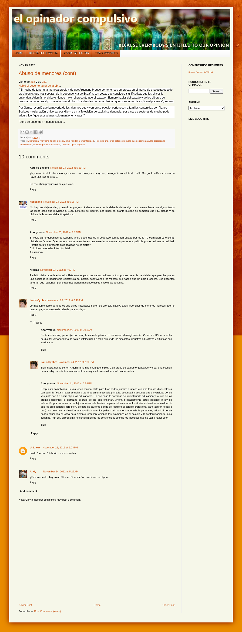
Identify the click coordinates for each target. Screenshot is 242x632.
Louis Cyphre (38, 300)
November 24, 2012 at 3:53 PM (74, 383)
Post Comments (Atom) (47, 611)
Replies (38, 322)
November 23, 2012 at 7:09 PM (57, 269)
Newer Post (25, 605)
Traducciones (106, 53)
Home (18, 53)
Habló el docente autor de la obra (39, 85)
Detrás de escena (43, 53)
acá (32, 81)
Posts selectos (76, 53)
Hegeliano (36, 201)
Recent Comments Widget (200, 72)
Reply (33, 189)
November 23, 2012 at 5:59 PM (68, 167)
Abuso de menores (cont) (47, 73)
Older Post (168, 605)
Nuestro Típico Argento (73, 144)
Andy (33, 471)
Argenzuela (33, 141)
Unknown (35, 447)
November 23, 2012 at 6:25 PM (63, 232)
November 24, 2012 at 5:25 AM (60, 471)
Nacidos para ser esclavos (46, 144)
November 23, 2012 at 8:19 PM (65, 300)
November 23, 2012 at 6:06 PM (61, 201)
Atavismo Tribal (48, 141)
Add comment (28, 491)
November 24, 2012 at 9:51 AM (74, 329)
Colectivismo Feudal (67, 141)
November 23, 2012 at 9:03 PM (60, 447)
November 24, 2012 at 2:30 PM (76, 362)
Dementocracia (86, 141)
